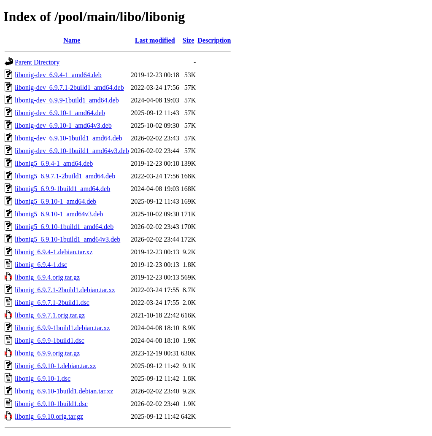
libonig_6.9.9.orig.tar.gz (47, 353)
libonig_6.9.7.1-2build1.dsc (52, 302)
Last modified (155, 40)
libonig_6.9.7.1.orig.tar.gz (50, 315)
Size (188, 40)
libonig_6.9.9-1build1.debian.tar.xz (62, 327)
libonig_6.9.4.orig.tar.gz (47, 277)
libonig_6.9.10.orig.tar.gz (49, 416)
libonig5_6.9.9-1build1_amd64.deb (62, 188)
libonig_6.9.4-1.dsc (41, 264)
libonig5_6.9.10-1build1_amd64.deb (64, 226)
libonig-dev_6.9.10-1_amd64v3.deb (63, 125)
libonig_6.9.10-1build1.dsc (51, 403)
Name (71, 40)
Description (214, 40)
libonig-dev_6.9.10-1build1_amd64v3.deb (72, 150)
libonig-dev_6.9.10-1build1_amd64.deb (68, 138)
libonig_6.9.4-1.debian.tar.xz (53, 252)
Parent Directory (37, 62)
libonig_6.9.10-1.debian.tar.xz (55, 365)
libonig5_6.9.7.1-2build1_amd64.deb (65, 176)
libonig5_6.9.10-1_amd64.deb (55, 201)
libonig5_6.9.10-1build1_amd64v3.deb (67, 239)
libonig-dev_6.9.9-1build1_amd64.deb (67, 100)
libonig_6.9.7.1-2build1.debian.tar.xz (65, 289)
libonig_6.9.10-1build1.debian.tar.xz (64, 391)
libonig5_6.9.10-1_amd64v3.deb (59, 214)
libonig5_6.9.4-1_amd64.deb (54, 163)
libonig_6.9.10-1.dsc (42, 378)
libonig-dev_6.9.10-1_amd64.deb (60, 112)
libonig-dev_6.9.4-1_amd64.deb (58, 74)
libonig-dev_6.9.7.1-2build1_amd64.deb (69, 87)
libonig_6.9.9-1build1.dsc (49, 340)
